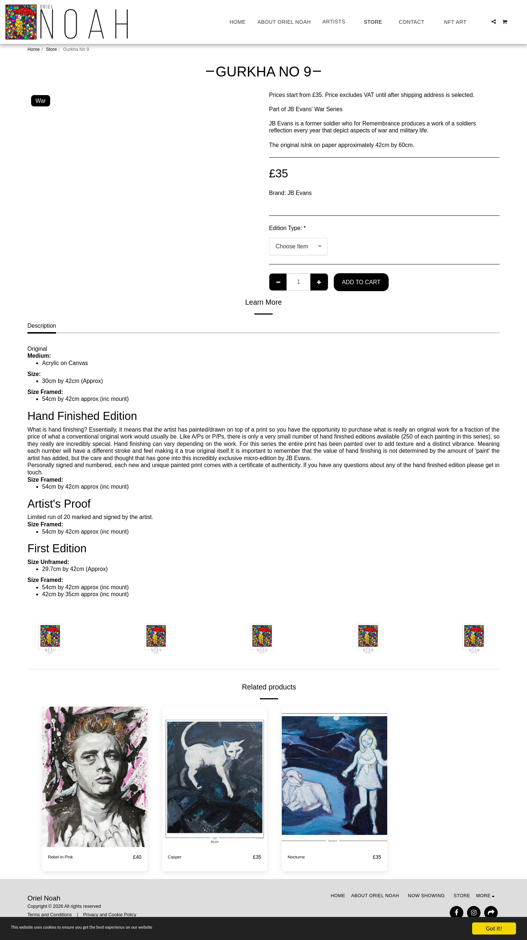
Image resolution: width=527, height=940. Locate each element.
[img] (94, 777)
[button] (337, 21)
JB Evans (300, 193)
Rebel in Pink (65, 857)
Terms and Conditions (49, 915)
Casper (177, 857)
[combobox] (298, 246)
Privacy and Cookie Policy (109, 915)
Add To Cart (361, 282)
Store (51, 49)
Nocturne (299, 857)
